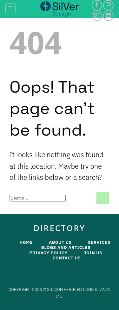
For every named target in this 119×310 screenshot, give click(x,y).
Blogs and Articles (66, 247)
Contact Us (67, 258)
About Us (60, 242)
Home (26, 242)
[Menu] (10, 8)
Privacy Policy (48, 253)
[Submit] (102, 198)
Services (99, 242)
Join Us (93, 253)
